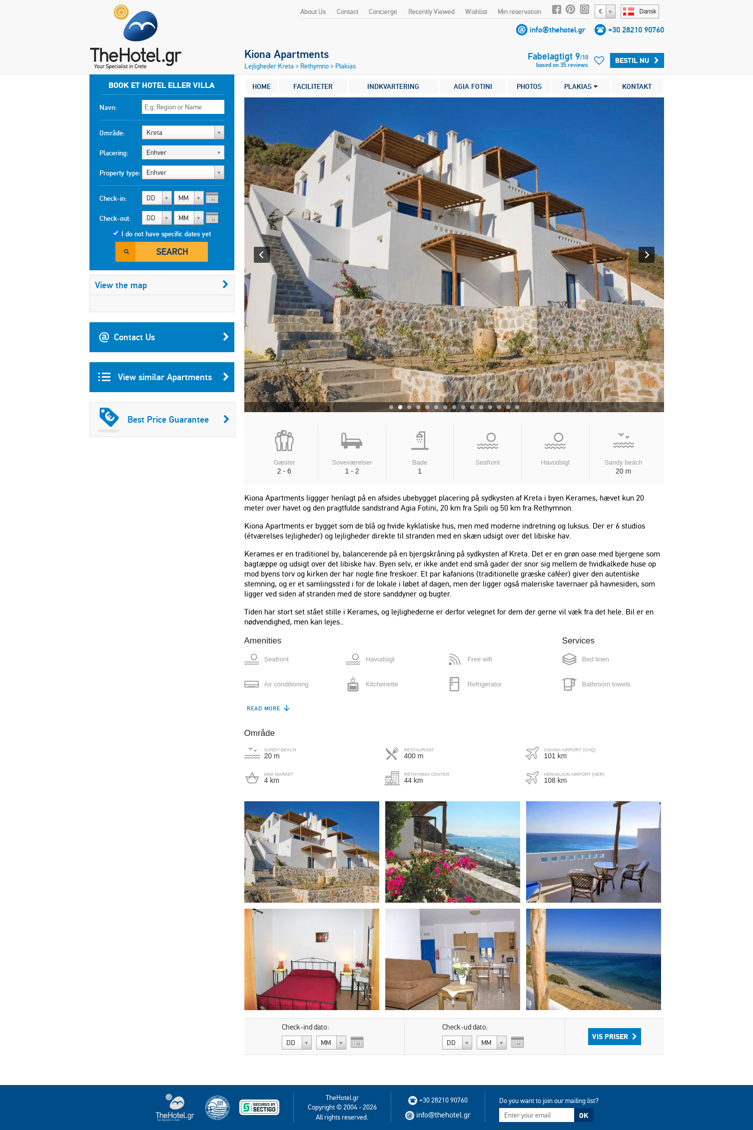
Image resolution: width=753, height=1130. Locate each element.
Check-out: (115, 218)
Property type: (120, 172)
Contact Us (163, 337)
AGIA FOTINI (473, 86)
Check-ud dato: (465, 1027)
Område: (112, 132)
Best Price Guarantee (163, 420)
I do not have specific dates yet (166, 233)
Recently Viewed (431, 11)
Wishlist (476, 11)
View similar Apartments (163, 377)
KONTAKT (637, 86)
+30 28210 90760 (636, 29)
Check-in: (113, 198)
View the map (162, 285)
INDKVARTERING (393, 86)
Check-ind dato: (305, 1027)
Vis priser (614, 1036)
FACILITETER (313, 86)
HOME (261, 86)
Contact (347, 11)
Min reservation (519, 11)
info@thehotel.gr (557, 29)
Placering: (113, 152)
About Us (313, 11)
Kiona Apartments (286, 54)
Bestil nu (637, 60)
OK (583, 1115)
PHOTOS (529, 86)
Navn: (108, 107)
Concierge (383, 11)
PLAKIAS (581, 86)
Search (172, 251)
